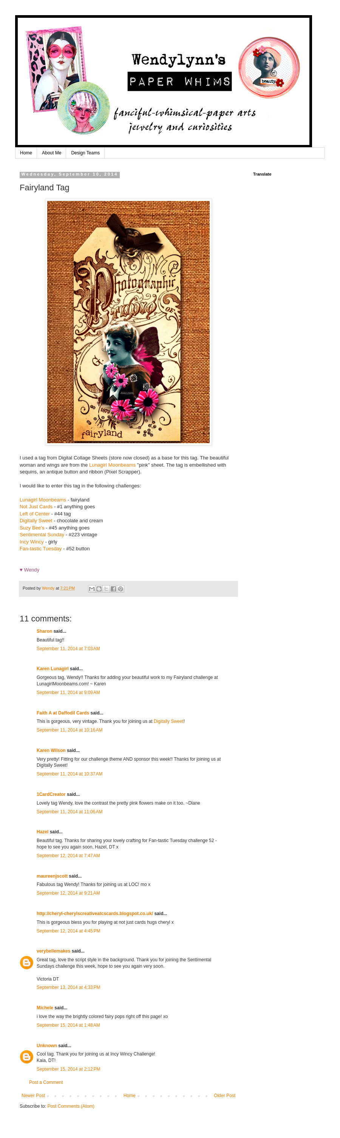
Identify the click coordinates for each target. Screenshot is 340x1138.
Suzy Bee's (32, 528)
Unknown (47, 1045)
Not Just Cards (36, 506)
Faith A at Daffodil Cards (63, 713)
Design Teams (85, 153)
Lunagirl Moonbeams (112, 465)
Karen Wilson (51, 750)
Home (26, 153)
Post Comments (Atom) (70, 1106)
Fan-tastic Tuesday (41, 548)
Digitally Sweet (37, 520)
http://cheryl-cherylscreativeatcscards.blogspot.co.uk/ (95, 913)
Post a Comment (46, 1082)
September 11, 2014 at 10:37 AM (69, 774)
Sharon (44, 631)
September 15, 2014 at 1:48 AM (68, 1025)
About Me (51, 153)
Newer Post (33, 1095)
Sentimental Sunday (42, 534)
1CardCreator (51, 794)
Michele (45, 1007)
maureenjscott (52, 876)
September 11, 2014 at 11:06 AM (69, 811)
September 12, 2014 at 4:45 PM (68, 931)
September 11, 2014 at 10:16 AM (69, 730)
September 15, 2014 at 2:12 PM (68, 1069)
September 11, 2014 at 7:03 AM (68, 648)
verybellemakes (53, 951)
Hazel (42, 831)
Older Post (224, 1095)
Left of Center (35, 514)
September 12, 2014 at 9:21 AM (68, 893)
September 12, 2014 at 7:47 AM (68, 855)
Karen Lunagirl (53, 668)
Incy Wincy (32, 542)
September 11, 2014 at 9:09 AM (68, 692)
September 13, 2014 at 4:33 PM (68, 987)
